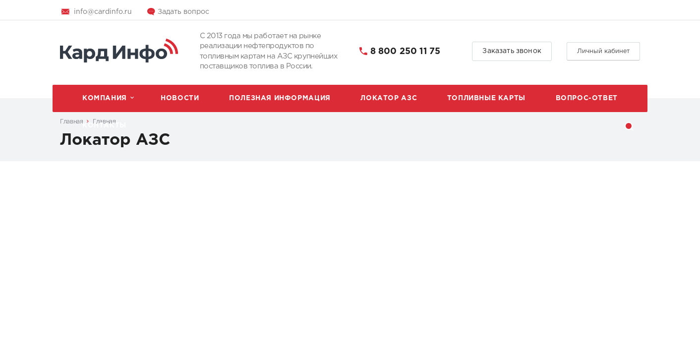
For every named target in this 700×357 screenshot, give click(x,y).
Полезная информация (280, 98)
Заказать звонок (511, 51)
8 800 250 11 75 (405, 52)
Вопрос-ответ (587, 98)
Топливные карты (486, 98)
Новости (180, 98)
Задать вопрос (183, 12)
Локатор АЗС (388, 98)
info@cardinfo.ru (103, 12)
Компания (104, 98)
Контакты (104, 125)
